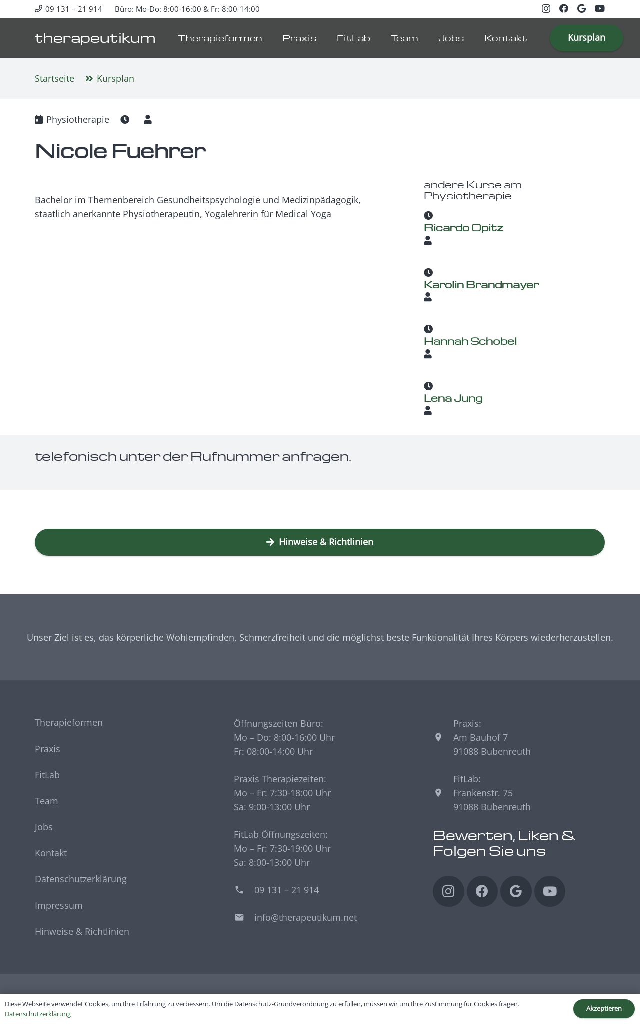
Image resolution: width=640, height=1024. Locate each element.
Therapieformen (69, 722)
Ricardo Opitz (464, 227)
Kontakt (51, 853)
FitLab (47, 775)
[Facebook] (564, 8)
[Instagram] (546, 9)
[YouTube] (600, 8)
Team (46, 801)
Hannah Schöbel (470, 341)
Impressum (59, 906)
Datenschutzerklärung (81, 879)
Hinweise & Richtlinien (82, 932)
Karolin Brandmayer (481, 284)
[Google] (582, 8)
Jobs (44, 827)
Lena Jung (453, 398)
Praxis (47, 749)
